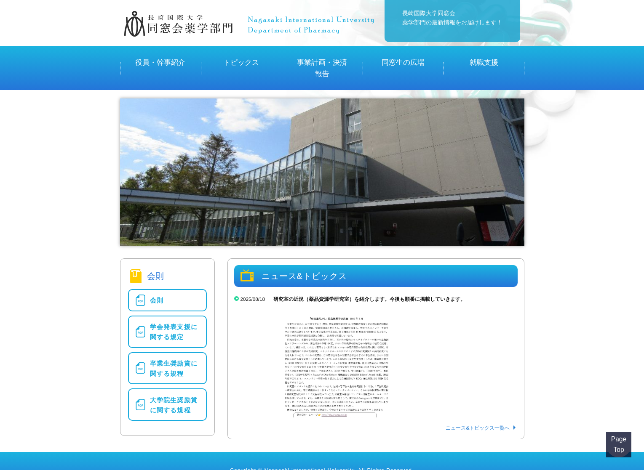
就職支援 (484, 58)
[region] (322, 152)
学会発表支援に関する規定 (174, 308)
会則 (156, 279)
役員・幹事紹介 (160, 58)
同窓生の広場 (403, 58)
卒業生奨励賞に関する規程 (174, 342)
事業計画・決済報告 (322, 58)
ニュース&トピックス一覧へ (478, 409)
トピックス (241, 58)
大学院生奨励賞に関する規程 (174, 375)
